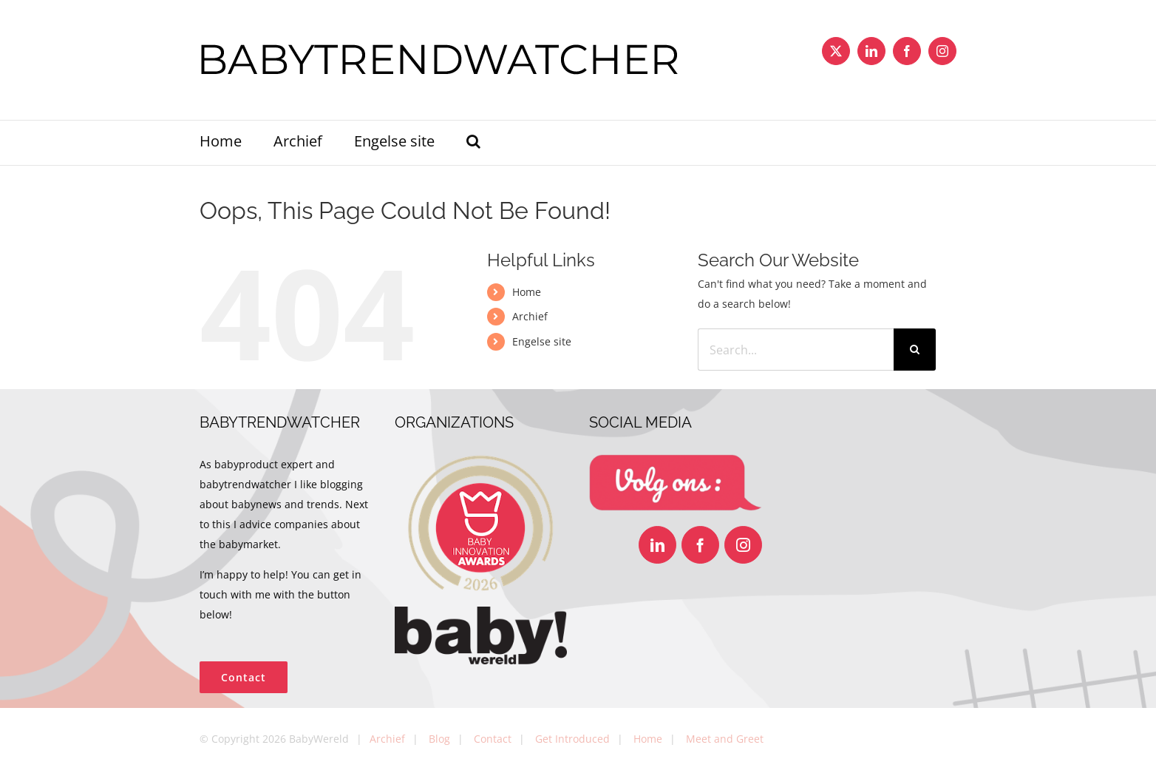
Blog (439, 739)
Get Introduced (572, 739)
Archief (530, 316)
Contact (492, 739)
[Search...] (795, 349)
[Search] (915, 349)
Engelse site (541, 341)
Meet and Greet (725, 739)
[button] (473, 143)
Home (526, 292)
